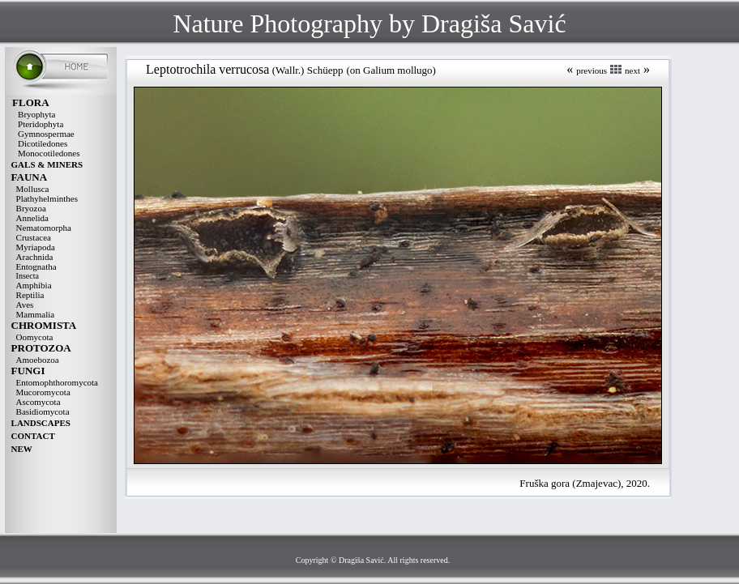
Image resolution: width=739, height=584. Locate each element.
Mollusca (32, 189)
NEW (21, 449)
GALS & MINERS (47, 164)
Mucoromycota (43, 392)
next (632, 70)
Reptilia (30, 295)
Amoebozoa (37, 359)
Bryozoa (31, 208)
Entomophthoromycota (57, 382)
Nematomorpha (43, 227)
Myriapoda (35, 247)
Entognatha (36, 266)
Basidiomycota (43, 411)
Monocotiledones (48, 153)
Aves (25, 304)
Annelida (32, 218)
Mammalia (35, 314)
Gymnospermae (46, 134)
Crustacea (33, 237)
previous (591, 70)
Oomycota (34, 337)
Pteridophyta (40, 124)
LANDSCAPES (40, 423)
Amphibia (34, 285)
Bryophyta (36, 114)
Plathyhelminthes (47, 198)
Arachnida (34, 257)
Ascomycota (38, 402)
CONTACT (33, 436)
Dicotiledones (42, 143)
